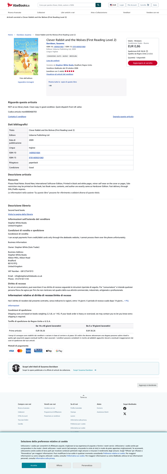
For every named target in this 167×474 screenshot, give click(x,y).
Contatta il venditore (17, 116)
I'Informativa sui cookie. (75, 456)
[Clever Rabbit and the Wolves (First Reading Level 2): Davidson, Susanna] (26, 56)
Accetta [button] (34, 465)
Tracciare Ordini (23, 420)
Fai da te (100, 408)
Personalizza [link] (87, 465)
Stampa (73, 412)
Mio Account (132, 5)
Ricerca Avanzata (14, 12)
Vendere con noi (152, 12)
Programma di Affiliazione (52, 412)
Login (122, 5)
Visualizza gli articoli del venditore (59, 74)
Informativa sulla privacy (79, 420)
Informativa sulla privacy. (45, 458)
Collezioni (41, 12)
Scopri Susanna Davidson (85, 370)
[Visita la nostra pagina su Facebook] (124, 408)
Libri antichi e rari (68, 12)
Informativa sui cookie (78, 428)
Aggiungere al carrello (142, 63)
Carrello (20, 424)
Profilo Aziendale (76, 408)
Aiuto (155, 5)
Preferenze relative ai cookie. (114, 453)
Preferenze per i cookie (78, 424)
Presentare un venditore (52, 416)
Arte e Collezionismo (99, 12)
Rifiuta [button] (59, 465)
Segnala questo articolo (123, 116)
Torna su (83, 397)
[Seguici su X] (124, 414)
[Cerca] (98, 5)
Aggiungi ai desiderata (147, 385)
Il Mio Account (23, 416)
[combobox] (66, 5)
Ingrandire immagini (26, 82)
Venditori (126, 12)
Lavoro (73, 416)
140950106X (59, 47)
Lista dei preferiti (53, 60)
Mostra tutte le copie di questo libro (63, 82)
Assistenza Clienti (102, 412)
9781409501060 (36, 157)
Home (10, 35)
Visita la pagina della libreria (20, 214)
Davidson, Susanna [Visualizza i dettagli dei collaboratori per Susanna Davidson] (24, 35)
